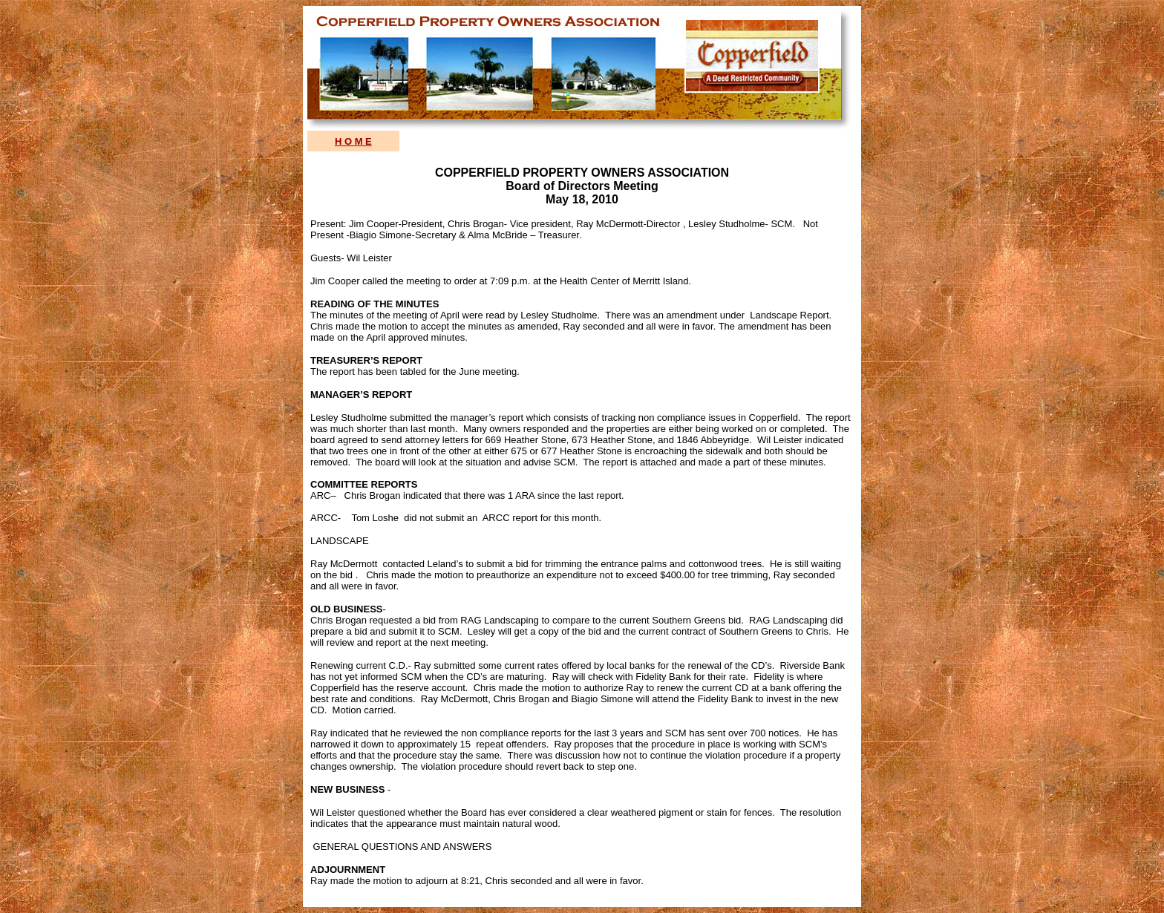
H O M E (353, 141)
